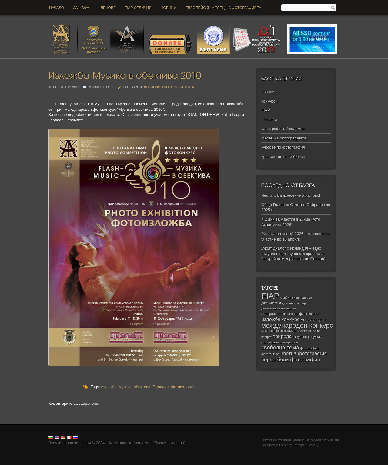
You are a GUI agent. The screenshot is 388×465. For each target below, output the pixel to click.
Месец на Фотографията (283, 138)
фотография (309, 348)
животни (312, 314)
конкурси (269, 101)
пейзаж (314, 331)
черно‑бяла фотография (290, 359)
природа (282, 336)
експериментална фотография (283, 314)
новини (168, 8)
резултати (315, 337)
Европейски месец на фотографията (223, 8)
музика (125, 387)
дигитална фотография (278, 308)
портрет (266, 337)
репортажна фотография (279, 342)
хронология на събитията (169, 87)
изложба (109, 387)
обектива (142, 387)
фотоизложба (183, 387)
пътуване (300, 337)
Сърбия (285, 297)
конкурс (291, 319)
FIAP (265, 110)
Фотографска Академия (283, 128)
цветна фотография (303, 353)
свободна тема (280, 348)
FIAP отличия (138, 8)
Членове (107, 8)
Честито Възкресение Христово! (290, 195)
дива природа (302, 297)
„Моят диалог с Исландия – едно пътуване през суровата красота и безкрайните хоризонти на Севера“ (293, 253)
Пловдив (160, 387)
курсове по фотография (283, 147)
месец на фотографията (278, 330)
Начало (56, 8)
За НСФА (81, 8)
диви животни (271, 303)
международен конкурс (297, 325)
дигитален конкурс (294, 303)
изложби (269, 119)
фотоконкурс (270, 354)
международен (313, 320)
